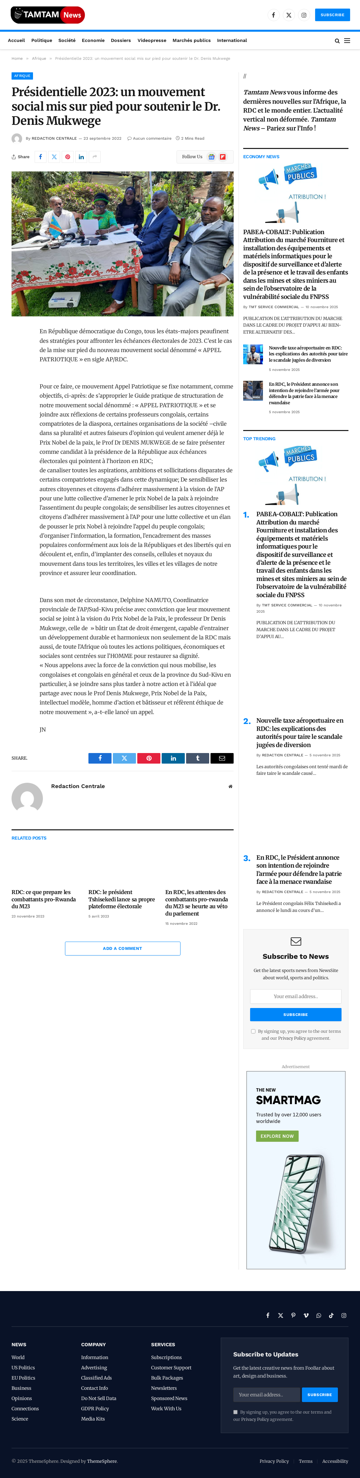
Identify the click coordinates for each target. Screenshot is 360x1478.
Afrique (22, 76)
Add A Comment (122, 948)
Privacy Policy (292, 1038)
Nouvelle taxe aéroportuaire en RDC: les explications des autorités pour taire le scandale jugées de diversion (308, 354)
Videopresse (152, 40)
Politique (41, 40)
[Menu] (347, 40)
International (232, 40)
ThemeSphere (102, 1461)
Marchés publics (192, 40)
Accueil (16, 40)
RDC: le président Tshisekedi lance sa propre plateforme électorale (121, 899)
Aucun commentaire (149, 138)
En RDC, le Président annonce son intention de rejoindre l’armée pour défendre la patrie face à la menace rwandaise (304, 393)
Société (67, 40)
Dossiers (121, 40)
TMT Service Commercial (274, 307)
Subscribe (332, 15)
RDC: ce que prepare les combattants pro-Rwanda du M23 (44, 899)
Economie (93, 40)
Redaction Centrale (54, 138)
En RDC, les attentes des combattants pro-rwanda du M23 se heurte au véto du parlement (196, 903)
